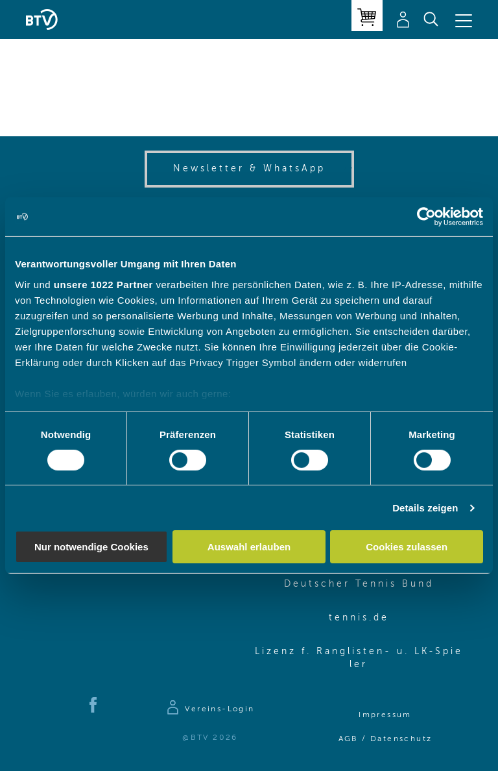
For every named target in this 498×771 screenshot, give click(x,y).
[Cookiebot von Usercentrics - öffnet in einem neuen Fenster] (426, 216)
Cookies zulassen (406, 546)
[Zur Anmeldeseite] (209, 709)
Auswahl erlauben (249, 546)
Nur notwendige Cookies (91, 546)
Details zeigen (425, 507)
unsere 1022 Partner (103, 283)
